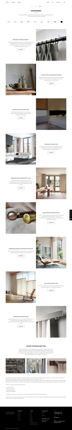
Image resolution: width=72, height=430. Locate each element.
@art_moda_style (44, 420)
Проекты (19, 2)
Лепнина (31, 421)
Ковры (31, 418)
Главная (32, 6)
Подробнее (21, 49)
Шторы (31, 412)
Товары (7, 2)
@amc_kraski (44, 421)
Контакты (58, 2)
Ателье (47, 2)
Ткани (31, 415)
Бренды (13, 2)
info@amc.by (56, 417)
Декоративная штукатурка (34, 424)
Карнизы (31, 419)
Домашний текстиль (33, 422)
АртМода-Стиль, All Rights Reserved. (14, 428)
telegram (43, 412)
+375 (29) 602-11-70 (58, 412)
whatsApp (43, 415)
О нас (53, 2)
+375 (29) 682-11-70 (58, 413)
